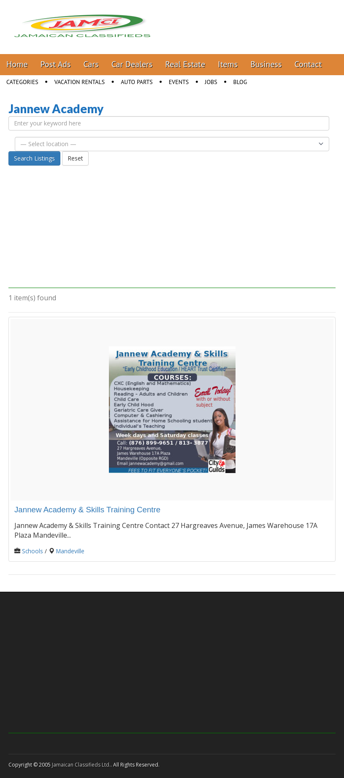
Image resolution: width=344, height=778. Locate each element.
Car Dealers (132, 64)
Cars (91, 64)
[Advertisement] (172, 229)
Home (17, 64)
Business (266, 64)
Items (228, 64)
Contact (308, 64)
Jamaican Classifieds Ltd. (81, 764)
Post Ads (56, 64)
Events (179, 82)
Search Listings (34, 158)
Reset (75, 158)
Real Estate (185, 64)
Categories (22, 82)
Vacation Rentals (79, 82)
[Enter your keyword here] (168, 123)
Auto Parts (137, 82)
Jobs (211, 82)
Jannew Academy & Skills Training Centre (87, 509)
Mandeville (70, 551)
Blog (240, 82)
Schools (32, 551)
